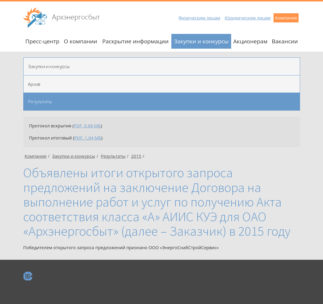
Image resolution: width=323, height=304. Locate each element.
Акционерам (250, 41)
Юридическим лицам (248, 18)
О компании (80, 41)
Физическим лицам (199, 18)
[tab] (162, 66)
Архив (34, 84)
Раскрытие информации (135, 41)
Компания (286, 18)
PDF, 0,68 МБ (87, 126)
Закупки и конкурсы (201, 41)
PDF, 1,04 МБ (87, 138)
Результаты (40, 101)
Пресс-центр (42, 41)
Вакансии (285, 41)
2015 (136, 156)
